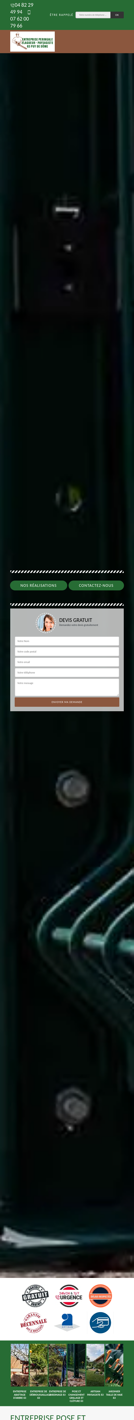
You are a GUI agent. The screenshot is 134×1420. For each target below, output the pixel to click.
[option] (19, 1371)
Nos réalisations (38, 585)
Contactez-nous (96, 585)
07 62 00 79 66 (20, 19)
